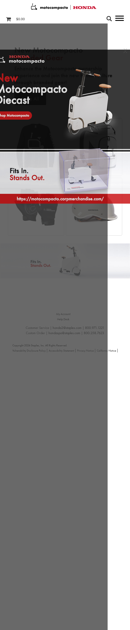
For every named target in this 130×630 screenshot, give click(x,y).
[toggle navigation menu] (113, 19)
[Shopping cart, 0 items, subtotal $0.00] (17, 19)
